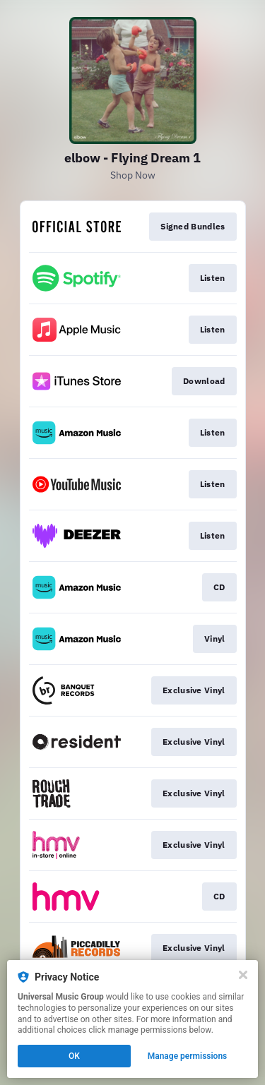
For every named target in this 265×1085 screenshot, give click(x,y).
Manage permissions (188, 1056)
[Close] (243, 975)
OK (74, 1056)
